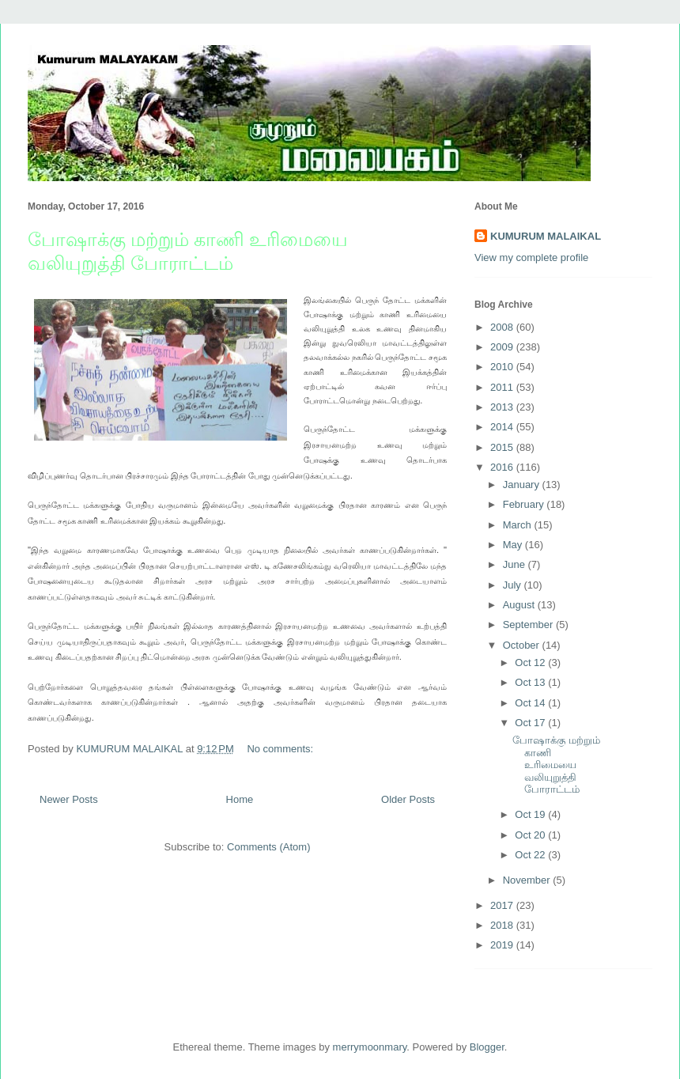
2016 (503, 467)
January (522, 484)
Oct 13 (531, 682)
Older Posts (408, 799)
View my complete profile (531, 257)
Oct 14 (531, 703)
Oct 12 (531, 662)
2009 (503, 347)
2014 (503, 427)
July (513, 585)
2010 (503, 367)
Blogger (487, 1047)
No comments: (281, 749)
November (528, 880)
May (514, 545)
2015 (503, 447)
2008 (503, 327)
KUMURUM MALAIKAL (545, 236)
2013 (503, 407)
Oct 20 (531, 835)
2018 (503, 925)
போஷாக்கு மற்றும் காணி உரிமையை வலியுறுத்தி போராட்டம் (556, 764)
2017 (503, 905)
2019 (503, 945)
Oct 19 (531, 814)
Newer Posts (69, 799)
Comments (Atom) (268, 847)
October (522, 645)
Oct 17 (531, 723)
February (525, 504)
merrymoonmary (370, 1047)
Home (240, 799)
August (520, 605)
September (529, 624)
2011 (503, 387)
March (519, 525)
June (515, 564)
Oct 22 (531, 855)
